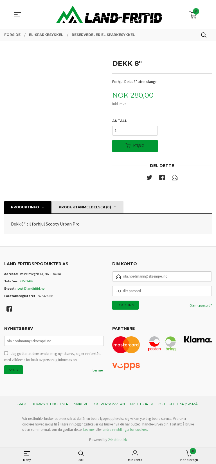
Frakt (22, 404)
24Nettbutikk (117, 440)
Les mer (98, 370)
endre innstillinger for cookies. (125, 429)
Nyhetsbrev (141, 404)
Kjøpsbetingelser (51, 404)
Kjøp (135, 146)
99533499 (26, 281)
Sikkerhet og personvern (99, 404)
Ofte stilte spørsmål (179, 404)
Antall (119, 121)
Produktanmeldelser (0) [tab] (85, 207)
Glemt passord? (201, 305)
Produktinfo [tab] (25, 207)
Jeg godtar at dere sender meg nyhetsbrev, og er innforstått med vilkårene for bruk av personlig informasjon (52, 357)
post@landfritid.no (30, 288)
